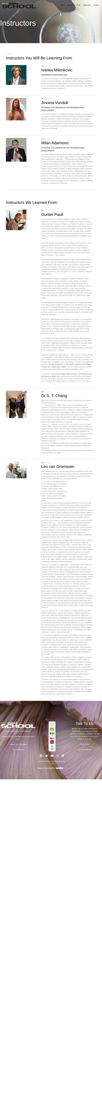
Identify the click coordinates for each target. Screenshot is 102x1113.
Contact (96, 5)
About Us (70, 5)
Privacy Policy (85, 744)
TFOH (78, 5)
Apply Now (87, 5)
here (71, 537)
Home (62, 5)
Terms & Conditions (85, 749)
